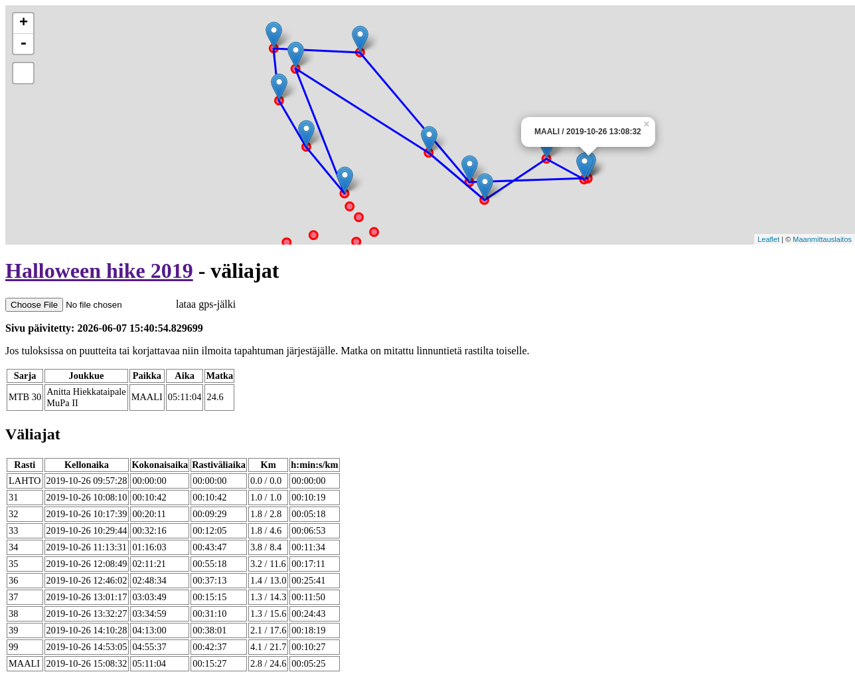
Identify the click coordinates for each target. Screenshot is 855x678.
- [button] (23, 44)
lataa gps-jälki (120, 304)
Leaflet (768, 239)
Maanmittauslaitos (822, 239)
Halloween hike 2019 (99, 270)
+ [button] (23, 23)
